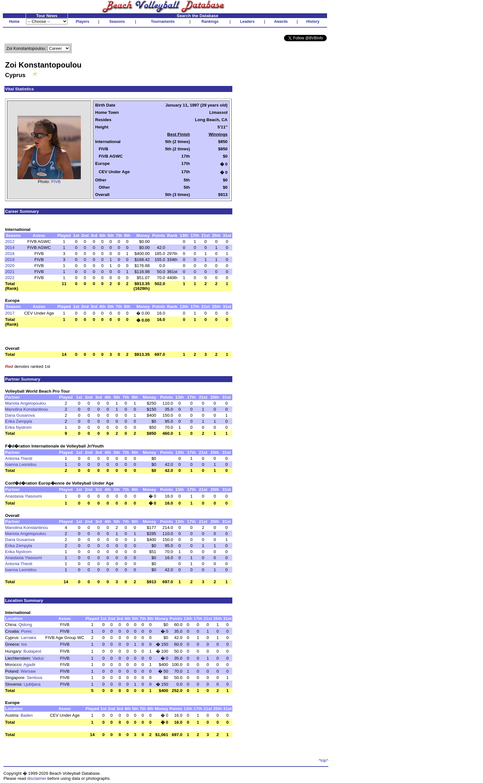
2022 (10, 277)
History (312, 21)
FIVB (56, 181)
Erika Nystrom (18, 427)
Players (82, 21)
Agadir (29, 664)
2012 (10, 241)
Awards (281, 21)
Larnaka (28, 637)
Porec (26, 631)
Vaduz (38, 658)
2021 (10, 271)
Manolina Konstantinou (26, 409)
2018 (10, 253)
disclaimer (36, 778)
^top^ (323, 760)
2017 (10, 313)
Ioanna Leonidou (20, 464)
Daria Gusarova (20, 415)
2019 (10, 259)
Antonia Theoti (18, 458)
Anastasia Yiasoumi (23, 496)
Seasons (117, 21)
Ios (24, 644)
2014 (10, 247)
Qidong (25, 624)
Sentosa (34, 677)
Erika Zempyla (18, 421)
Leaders (247, 21)
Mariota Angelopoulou (25, 403)
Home (14, 21)
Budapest (32, 651)
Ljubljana (32, 684)
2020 (10, 265)
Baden (27, 715)
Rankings (210, 21)
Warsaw (28, 671)
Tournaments (163, 21)
